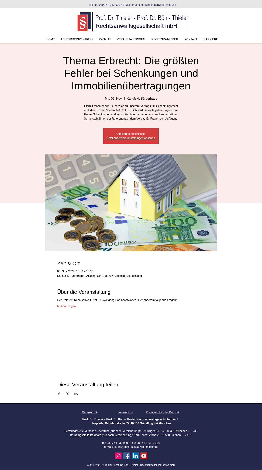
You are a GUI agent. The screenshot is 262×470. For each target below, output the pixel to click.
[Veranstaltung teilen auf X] (67, 394)
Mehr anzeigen (66, 306)
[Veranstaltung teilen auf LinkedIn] (76, 394)
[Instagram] (118, 455)
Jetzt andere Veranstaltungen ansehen (131, 138)
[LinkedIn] (135, 455)
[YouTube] (143, 455)
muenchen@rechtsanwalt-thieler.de (154, 4)
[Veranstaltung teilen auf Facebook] (59, 394)
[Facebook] (126, 455)
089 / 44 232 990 (109, 4)
